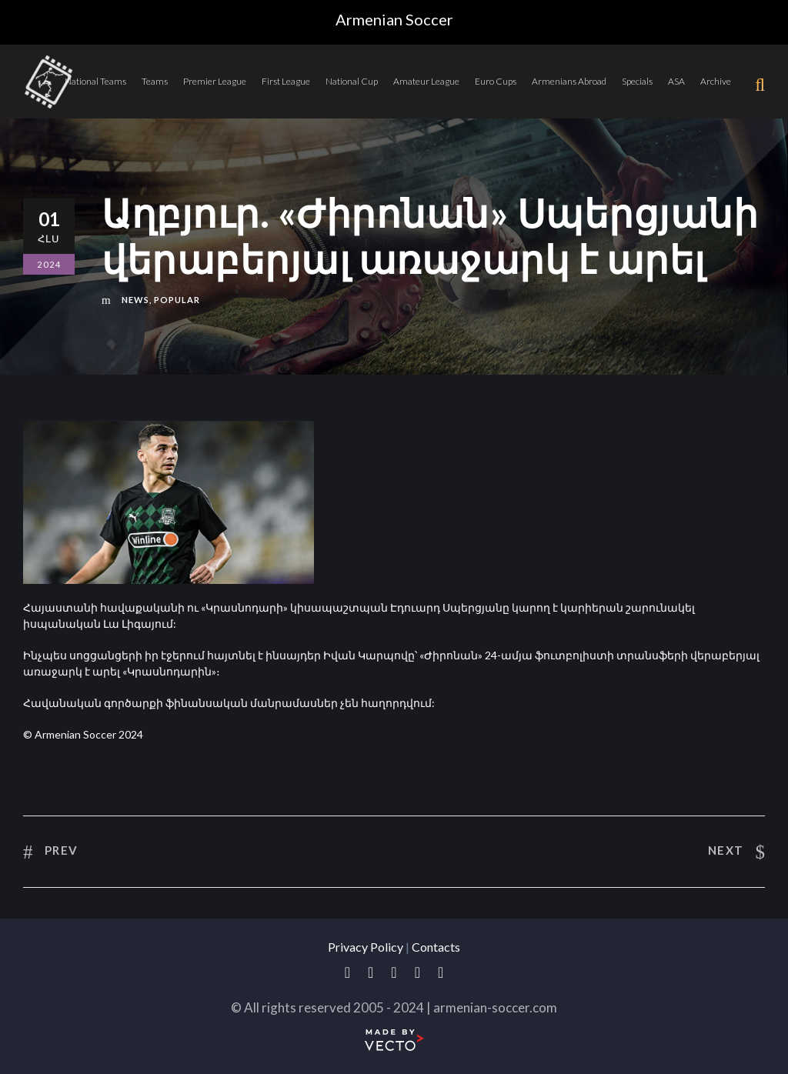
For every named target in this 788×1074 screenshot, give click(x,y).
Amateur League (426, 81)
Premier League (214, 81)
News (135, 300)
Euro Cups (495, 81)
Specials (637, 81)
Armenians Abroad (569, 81)
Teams (155, 81)
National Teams (95, 81)
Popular (177, 300)
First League (286, 81)
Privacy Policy (365, 946)
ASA (676, 81)
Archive (715, 81)
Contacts (436, 946)
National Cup (352, 81)
